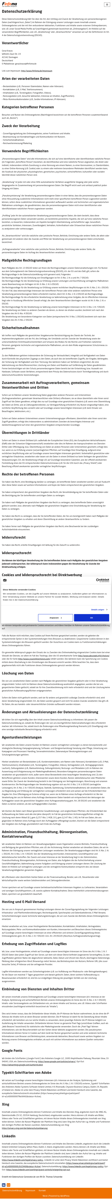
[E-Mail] (8, 1186)
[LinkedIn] (3, 1186)
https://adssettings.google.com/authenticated (22, 1066)
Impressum (30, 1192)
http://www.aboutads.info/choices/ (93, 656)
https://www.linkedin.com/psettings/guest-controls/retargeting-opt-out (38, 1171)
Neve (45, 1197)
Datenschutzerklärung (12, 1192)
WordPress (64, 1197)
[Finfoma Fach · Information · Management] (9, 4)
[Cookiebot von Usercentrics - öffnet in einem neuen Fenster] (98, 580)
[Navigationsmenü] (107, 4)
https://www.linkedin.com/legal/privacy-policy (82, 1167)
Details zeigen (97, 610)
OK (91, 618)
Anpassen (56, 618)
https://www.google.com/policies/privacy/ (57, 1062)
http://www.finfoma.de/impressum (36, 70)
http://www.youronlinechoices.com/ (34, 659)
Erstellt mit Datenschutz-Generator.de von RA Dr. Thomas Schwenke (32, 1178)
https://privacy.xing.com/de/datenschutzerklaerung (25, 1129)
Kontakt (42, 1192)
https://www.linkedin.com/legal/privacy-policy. (22, 1161)
